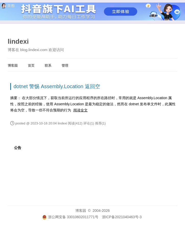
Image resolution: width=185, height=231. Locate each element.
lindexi (18, 41)
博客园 (13, 65)
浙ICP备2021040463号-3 (122, 217)
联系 (48, 65)
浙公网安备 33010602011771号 (70, 217)
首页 (31, 65)
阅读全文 (80, 110)
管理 (65, 65)
